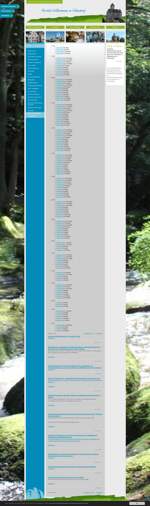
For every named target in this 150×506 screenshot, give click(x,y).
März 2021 (59, 170)
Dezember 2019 (60, 201)
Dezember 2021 (60, 155)
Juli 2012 (58, 313)
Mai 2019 (58, 209)
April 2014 (59, 292)
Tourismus (115, 27)
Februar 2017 (60, 250)
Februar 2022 (60, 148)
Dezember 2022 (60, 130)
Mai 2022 (58, 143)
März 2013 (59, 306)
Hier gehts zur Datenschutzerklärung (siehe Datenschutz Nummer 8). (69, 503)
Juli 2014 (58, 290)
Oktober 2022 (60, 133)
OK (137, 503)
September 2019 (61, 205)
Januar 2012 (59, 320)
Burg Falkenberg (6, 11)
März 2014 (59, 294)
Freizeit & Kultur (95, 27)
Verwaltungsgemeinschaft (35, 85)
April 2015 (59, 278)
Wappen (30, 74)
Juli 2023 (58, 114)
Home (30, 2)
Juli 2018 (58, 228)
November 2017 (60, 242)
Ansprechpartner (32, 91)
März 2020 (59, 195)
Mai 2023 (58, 117)
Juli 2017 (58, 246)
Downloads (31, 110)
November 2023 (60, 106)
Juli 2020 (58, 187)
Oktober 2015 (60, 272)
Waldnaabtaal (5, 15)
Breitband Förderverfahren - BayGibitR (35, 104)
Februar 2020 (60, 197)
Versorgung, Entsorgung (34, 97)
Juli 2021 (58, 164)
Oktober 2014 (60, 286)
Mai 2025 (58, 69)
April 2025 (59, 71)
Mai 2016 (58, 264)
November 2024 (60, 81)
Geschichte (31, 71)
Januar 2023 (59, 125)
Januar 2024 (59, 100)
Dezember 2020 (60, 178)
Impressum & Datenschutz (52, 2)
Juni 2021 (59, 166)
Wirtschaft (55, 27)
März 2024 (59, 96)
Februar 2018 (60, 236)
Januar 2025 (59, 75)
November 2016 (60, 256)
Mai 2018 (58, 232)
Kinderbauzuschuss (33, 59)
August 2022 (59, 137)
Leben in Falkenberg (75, 27)
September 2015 (61, 274)
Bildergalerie (31, 80)
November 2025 (60, 60)
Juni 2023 (59, 116)
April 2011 (59, 330)
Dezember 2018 (60, 221)
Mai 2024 (58, 92)
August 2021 (59, 162)
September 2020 (61, 184)
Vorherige (86, 333)
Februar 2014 (60, 296)
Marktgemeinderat (33, 82)
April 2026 (59, 47)
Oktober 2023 (60, 108)
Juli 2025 (58, 67)
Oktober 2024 (60, 83)
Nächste (100, 333)
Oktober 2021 (60, 158)
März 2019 (59, 213)
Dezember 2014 (60, 285)
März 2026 (59, 49)
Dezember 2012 (60, 311)
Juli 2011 (58, 327)
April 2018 (59, 234)
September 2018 (61, 225)
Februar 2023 (60, 123)
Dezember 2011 (60, 325)
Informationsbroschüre (34, 77)
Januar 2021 (59, 173)
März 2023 (59, 121)
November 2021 (60, 157)
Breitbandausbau (32, 100)
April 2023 (59, 119)
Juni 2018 (59, 230)
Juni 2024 (59, 90)
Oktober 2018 (60, 223)
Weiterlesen (51, 338)
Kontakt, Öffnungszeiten (34, 62)
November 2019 (60, 203)
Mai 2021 (58, 168)
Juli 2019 (58, 207)
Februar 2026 (60, 51)
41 (96, 333)
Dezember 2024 (60, 79)
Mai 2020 (58, 191)
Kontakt (41, 2)
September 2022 (61, 135)
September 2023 (61, 110)
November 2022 (60, 131)
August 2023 (59, 112)
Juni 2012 (59, 314)
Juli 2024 (58, 89)
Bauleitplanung (32, 54)
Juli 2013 (58, 302)
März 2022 (59, 146)
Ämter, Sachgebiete (33, 88)
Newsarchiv (32, 116)
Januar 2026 (59, 53)
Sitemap (35, 2)
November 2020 (60, 180)
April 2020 (59, 193)
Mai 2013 (58, 304)
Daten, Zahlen (32, 65)
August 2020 (59, 186)
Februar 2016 (60, 268)
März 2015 (59, 280)
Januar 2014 (59, 298)
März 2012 (59, 318)
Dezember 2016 (60, 255)
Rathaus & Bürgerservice (35, 27)
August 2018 (59, 227)
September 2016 (61, 258)
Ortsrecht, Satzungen (34, 94)
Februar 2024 (60, 98)
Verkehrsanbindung (33, 68)
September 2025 (61, 63)
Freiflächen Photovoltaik (34, 107)
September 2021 (61, 160)
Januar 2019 (59, 216)
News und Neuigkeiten (34, 113)
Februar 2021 (60, 171)
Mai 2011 (58, 328)
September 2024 (61, 85)
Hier (49, 351)
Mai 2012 (58, 316)
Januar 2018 (59, 238)
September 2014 (61, 288)
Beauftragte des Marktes (34, 56)
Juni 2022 (59, 141)
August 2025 (59, 65)
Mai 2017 (58, 248)
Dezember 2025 (60, 58)
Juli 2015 (58, 276)
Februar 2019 (60, 214)
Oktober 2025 (60, 62)
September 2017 (61, 244)
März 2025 (59, 73)
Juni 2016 (59, 262)
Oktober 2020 (60, 182)
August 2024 (59, 87)
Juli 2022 (58, 139)
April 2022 (59, 144)
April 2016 (59, 266)
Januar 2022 (59, 150)
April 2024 (59, 94)
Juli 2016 (58, 260)
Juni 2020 (59, 189)
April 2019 (59, 211)
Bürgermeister (32, 51)
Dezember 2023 (60, 104)
